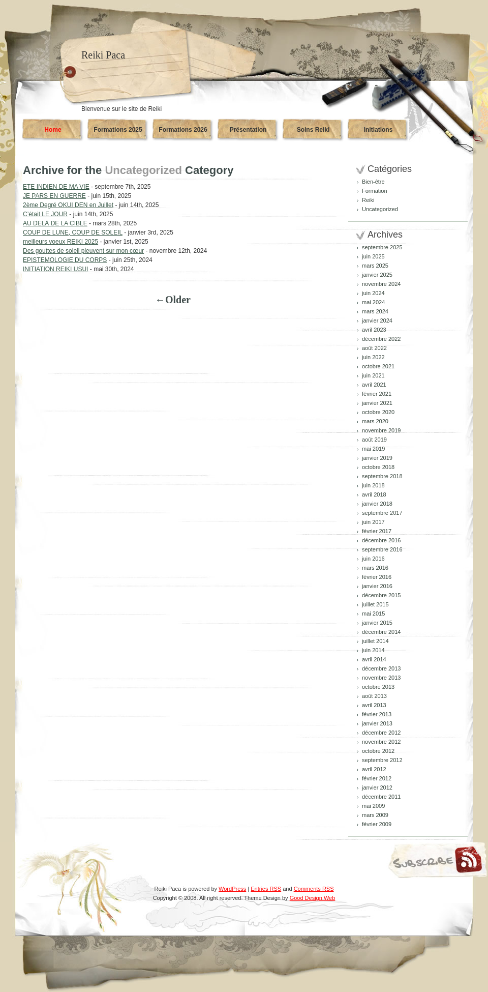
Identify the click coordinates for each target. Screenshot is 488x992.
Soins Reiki (313, 129)
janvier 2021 (377, 403)
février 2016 (376, 577)
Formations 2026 (183, 129)
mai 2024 (373, 302)
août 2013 (374, 696)
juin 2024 (373, 293)
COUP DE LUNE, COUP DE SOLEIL (73, 232)
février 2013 (376, 714)
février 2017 (376, 531)
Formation (374, 191)
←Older (173, 299)
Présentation (248, 129)
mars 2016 (375, 568)
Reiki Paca (103, 55)
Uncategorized (380, 209)
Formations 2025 (118, 129)
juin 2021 (373, 375)
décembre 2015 (381, 595)
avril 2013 (374, 705)
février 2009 (376, 824)
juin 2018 (373, 485)
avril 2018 (374, 494)
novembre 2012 (381, 742)
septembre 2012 (382, 760)
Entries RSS (266, 889)
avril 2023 (374, 330)
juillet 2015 (375, 604)
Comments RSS (314, 889)
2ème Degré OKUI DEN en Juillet (68, 205)
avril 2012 (374, 769)
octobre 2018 (378, 467)
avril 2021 (374, 385)
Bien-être (373, 182)
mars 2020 (375, 421)
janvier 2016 (377, 586)
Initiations (378, 129)
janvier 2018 (377, 504)
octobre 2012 (378, 751)
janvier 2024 (377, 320)
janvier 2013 (377, 723)
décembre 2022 (381, 339)
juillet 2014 (375, 641)
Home (52, 129)
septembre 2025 (382, 247)
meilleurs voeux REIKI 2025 (60, 241)
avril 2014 (374, 659)
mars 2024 (375, 311)
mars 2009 (375, 815)
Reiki (368, 200)
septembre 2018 (382, 476)
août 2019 (374, 439)
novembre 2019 (381, 430)
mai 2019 (373, 449)
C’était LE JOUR (45, 214)
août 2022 (374, 348)
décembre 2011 (381, 797)
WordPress (232, 889)
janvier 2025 (377, 275)
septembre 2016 (382, 549)
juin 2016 (373, 559)
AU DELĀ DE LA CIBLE (55, 223)
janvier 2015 (377, 623)
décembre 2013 (381, 668)
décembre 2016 (381, 540)
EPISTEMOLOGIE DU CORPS (65, 260)
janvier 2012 (377, 787)
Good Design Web (313, 898)
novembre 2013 (381, 678)
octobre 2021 (378, 366)
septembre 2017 (382, 513)
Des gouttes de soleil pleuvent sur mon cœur (83, 250)
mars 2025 (375, 265)
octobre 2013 (378, 687)
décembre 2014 (381, 632)
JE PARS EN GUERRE (54, 195)
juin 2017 (373, 522)
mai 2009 (373, 806)
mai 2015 (373, 613)
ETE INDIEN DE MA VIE (56, 186)
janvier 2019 (377, 458)
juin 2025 (373, 256)
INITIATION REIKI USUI (55, 269)
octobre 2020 (378, 412)
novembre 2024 (381, 284)
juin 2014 (373, 650)
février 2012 (376, 778)
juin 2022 (373, 357)
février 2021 (376, 394)
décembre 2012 (381, 733)
